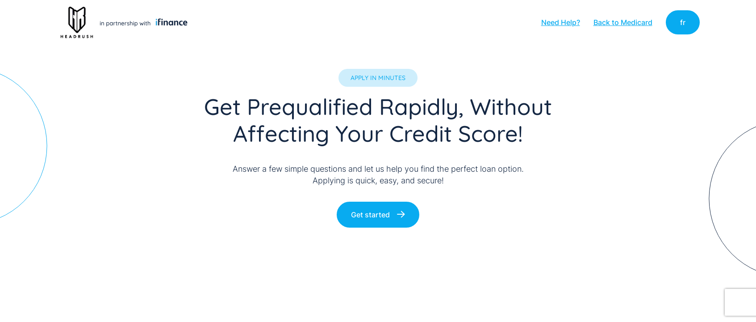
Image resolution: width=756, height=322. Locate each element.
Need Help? (560, 22)
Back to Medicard (622, 22)
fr (682, 22)
